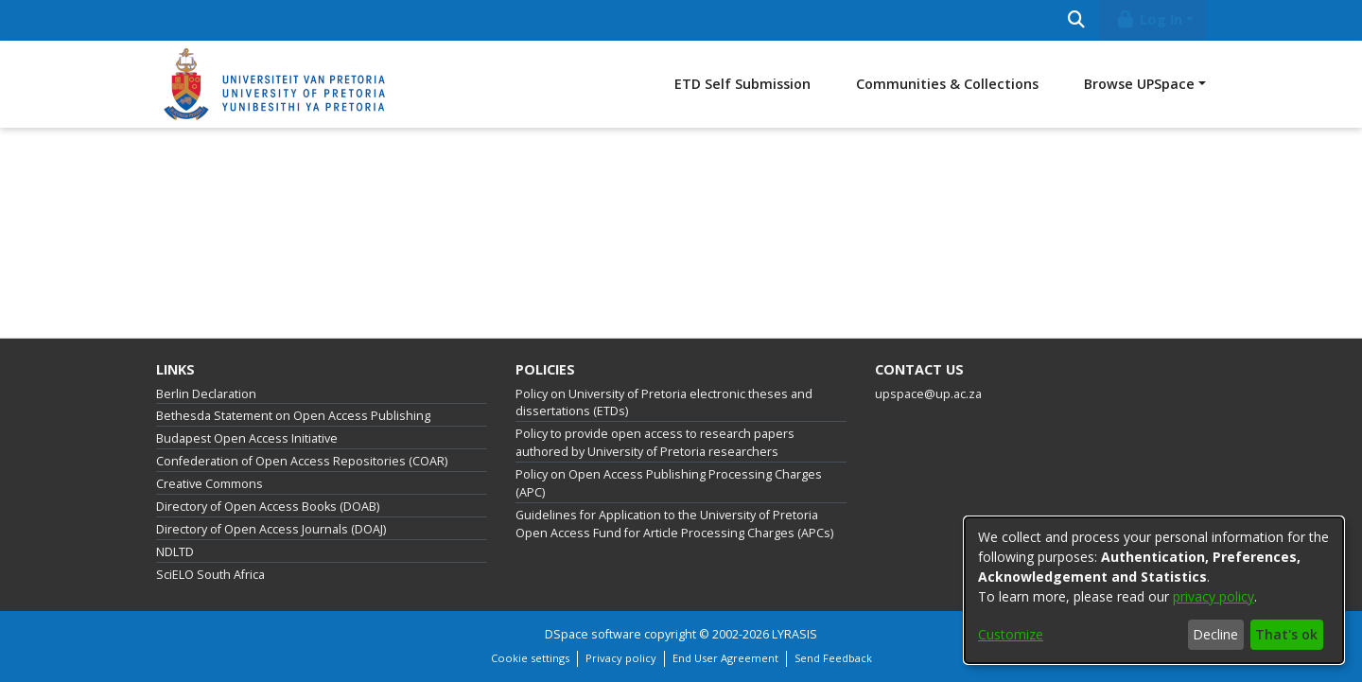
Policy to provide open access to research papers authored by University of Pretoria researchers (654, 443)
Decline (1215, 634)
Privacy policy (620, 658)
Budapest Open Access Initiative (247, 438)
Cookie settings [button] (530, 658)
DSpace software (593, 634)
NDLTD (175, 552)
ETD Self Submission (742, 84)
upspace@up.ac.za (928, 394)
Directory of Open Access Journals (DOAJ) (271, 529)
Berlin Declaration (206, 394)
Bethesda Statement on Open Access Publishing (293, 416)
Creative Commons (209, 484)
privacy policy (1213, 596)
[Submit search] (1076, 20)
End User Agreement (725, 658)
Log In (1149, 19)
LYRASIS (794, 634)
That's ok (1286, 634)
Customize (1010, 634)
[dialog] (1154, 590)
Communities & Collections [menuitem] (947, 84)
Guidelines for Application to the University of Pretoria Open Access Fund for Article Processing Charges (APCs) (674, 524)
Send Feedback (833, 658)
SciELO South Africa (210, 575)
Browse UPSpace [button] (1139, 84)
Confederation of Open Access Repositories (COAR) (301, 461)
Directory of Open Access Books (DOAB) (267, 506)
